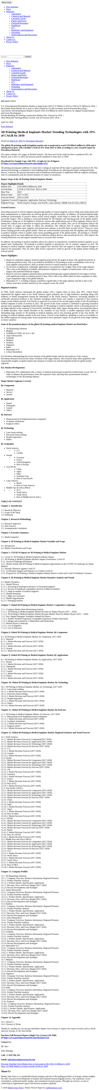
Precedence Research (34, 141)
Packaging (15, 32)
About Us (10, 37)
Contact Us (10, 39)
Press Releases (12, 7)
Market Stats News (15, 1088)
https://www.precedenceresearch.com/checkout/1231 (26, 1038)
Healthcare (15, 25)
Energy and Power (19, 21)
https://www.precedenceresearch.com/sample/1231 (25, 163)
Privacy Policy (12, 42)
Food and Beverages (19, 23)
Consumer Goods (18, 18)
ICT (13, 28)
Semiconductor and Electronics (24, 35)
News (8, 9)
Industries (10, 11)
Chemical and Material (20, 16)
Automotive (16, 14)
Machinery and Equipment (22, 30)
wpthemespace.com (54, 1088)
